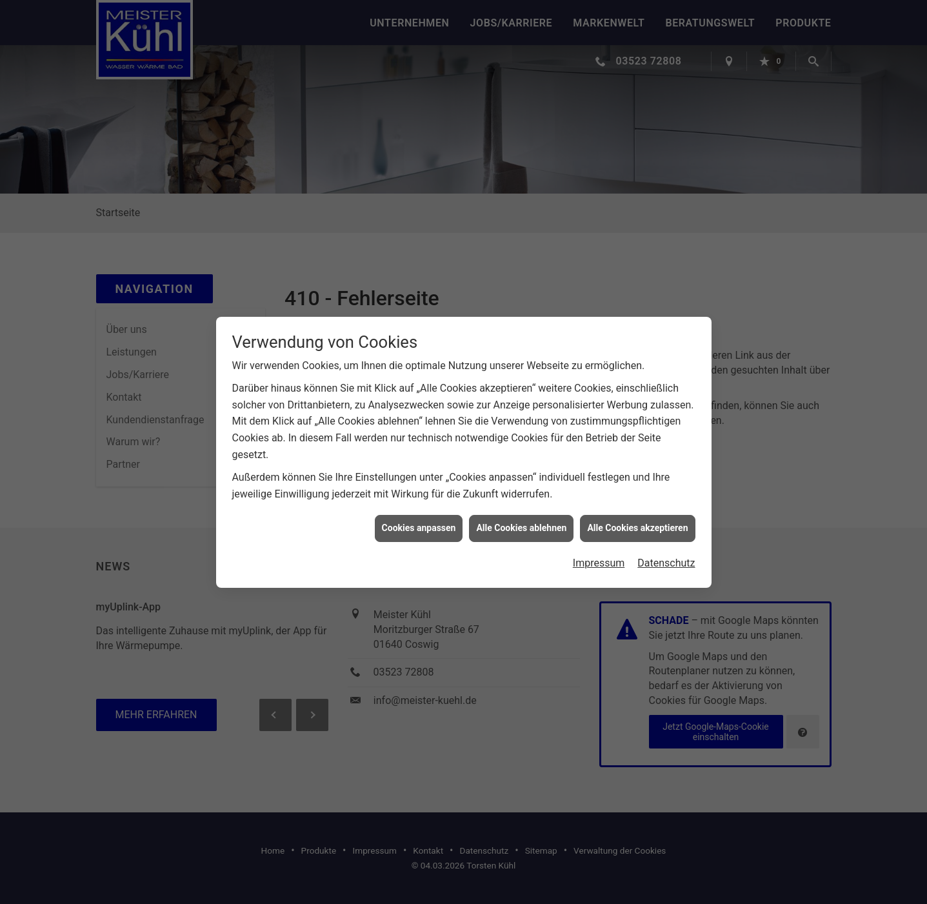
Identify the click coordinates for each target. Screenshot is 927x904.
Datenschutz (666, 557)
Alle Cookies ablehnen (521, 522)
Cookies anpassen (419, 522)
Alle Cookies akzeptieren (637, 522)
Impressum (599, 557)
